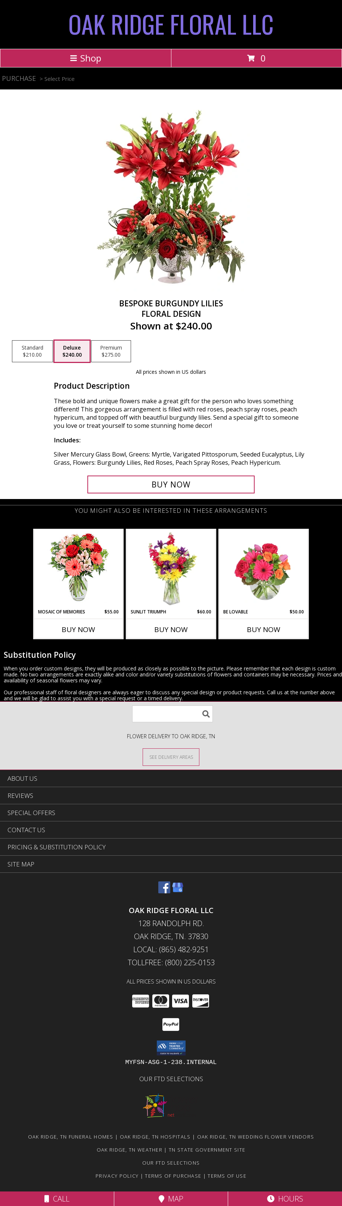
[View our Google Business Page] (178, 891)
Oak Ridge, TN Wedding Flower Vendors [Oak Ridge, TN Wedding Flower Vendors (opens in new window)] (255, 1136)
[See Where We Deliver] (171, 756)
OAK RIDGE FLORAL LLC (171, 24)
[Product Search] (172, 713)
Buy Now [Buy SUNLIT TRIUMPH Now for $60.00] (171, 629)
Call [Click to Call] (56, 1199)
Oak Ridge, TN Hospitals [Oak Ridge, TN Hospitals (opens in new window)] (155, 1136)
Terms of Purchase (173, 1175)
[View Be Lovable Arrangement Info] (264, 569)
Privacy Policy (117, 1175)
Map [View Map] (171, 1199)
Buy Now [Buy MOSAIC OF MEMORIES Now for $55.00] (78, 629)
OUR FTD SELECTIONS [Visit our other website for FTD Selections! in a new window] (171, 1078)
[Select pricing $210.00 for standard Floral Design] (32, 351)
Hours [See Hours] (285, 1199)
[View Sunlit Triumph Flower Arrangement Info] (171, 569)
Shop (85, 58)
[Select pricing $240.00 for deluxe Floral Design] (72, 351)
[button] (171, 1048)
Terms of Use (227, 1175)
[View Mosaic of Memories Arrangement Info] (78, 569)
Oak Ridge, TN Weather (129, 1149)
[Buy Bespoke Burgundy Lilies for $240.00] (171, 484)
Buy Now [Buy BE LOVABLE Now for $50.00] (263, 629)
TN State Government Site (207, 1149)
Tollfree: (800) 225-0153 (171, 962)
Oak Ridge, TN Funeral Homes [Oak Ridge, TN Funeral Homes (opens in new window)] (71, 1136)
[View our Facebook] (164, 891)
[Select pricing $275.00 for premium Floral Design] (111, 351)
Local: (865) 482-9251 (171, 949)
